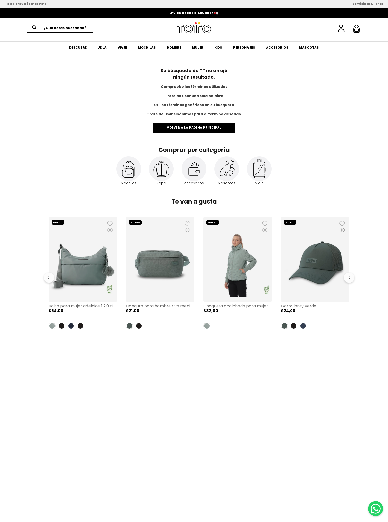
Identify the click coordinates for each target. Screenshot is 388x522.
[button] (49, 279)
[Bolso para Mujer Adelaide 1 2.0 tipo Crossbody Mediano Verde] (83, 275)
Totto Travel (15, 4)
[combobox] (60, 28)
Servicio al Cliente (368, 4)
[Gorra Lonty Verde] (315, 275)
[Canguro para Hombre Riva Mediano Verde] (160, 275)
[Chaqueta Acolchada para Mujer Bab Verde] (237, 275)
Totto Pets (37, 4)
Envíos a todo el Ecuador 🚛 (194, 12)
